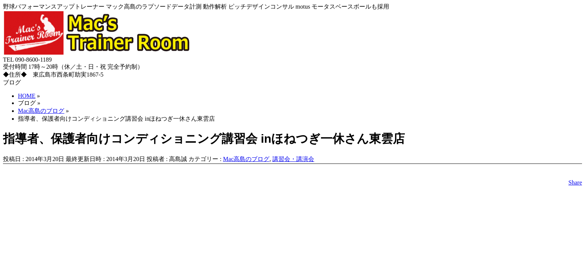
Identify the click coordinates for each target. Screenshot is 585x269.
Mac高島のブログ (246, 159)
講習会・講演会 (293, 159)
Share (575, 182)
